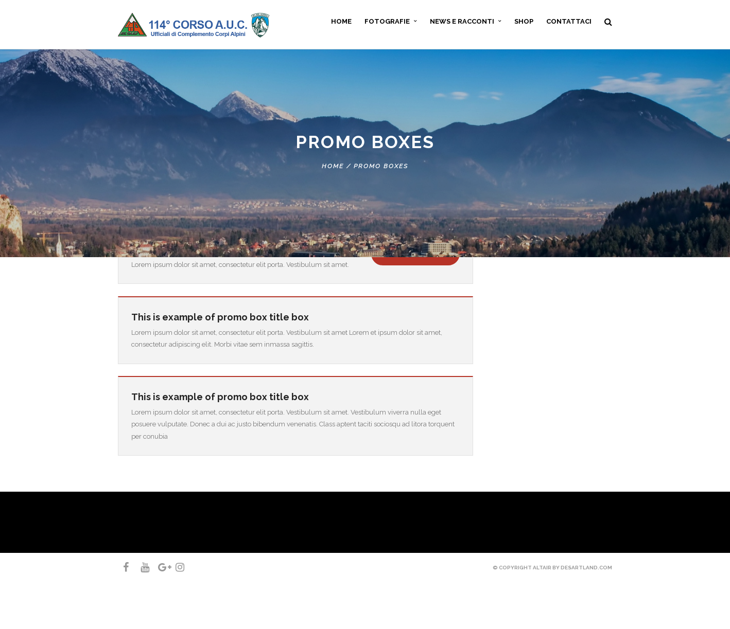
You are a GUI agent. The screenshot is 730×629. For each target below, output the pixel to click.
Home (333, 166)
